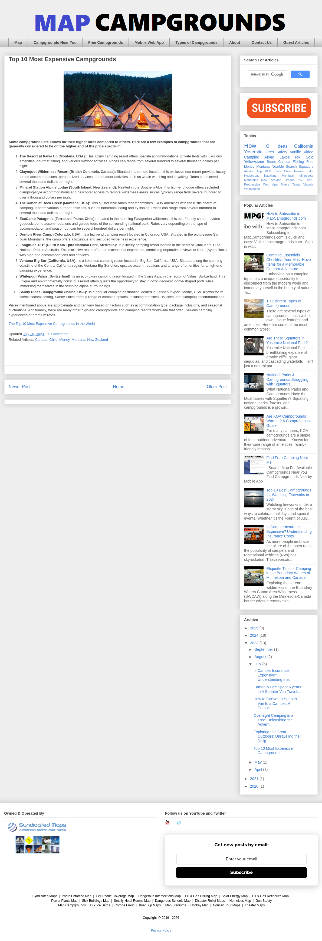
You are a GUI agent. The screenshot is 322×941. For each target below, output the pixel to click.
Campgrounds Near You (55, 42)
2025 (254, 628)
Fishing (298, 162)
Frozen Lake (303, 171)
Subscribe (241, 872)
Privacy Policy (161, 930)
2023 (254, 643)
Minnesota (306, 175)
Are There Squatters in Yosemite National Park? (287, 340)
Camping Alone (259, 157)
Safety (282, 152)
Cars (277, 171)
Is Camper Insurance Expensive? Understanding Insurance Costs (289, 531)
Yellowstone (254, 161)
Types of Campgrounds (196, 42)
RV (297, 157)
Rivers (285, 184)
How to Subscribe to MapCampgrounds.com (286, 216)
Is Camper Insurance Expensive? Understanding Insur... (274, 675)
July (258, 664)
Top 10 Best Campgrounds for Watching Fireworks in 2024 (289, 494)
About (234, 42)
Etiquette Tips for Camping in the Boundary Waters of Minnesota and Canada (289, 573)
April (258, 769)
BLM (268, 171)
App (259, 171)
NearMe (278, 167)
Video (308, 152)
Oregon (289, 179)
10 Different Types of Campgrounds (284, 303)
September (264, 649)
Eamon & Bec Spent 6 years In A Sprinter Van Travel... (277, 689)
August (260, 657)
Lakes (285, 157)
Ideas (282, 146)
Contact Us (262, 42)
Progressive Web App (261, 184)
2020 (254, 786)
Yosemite (253, 151)
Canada (41, 340)
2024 (254, 635)
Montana (78, 340)
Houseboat (251, 175)
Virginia (308, 184)
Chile (53, 340)
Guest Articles (296, 42)
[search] (267, 74)
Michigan (288, 175)
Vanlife (295, 152)
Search (291, 167)
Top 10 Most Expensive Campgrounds (273, 750)
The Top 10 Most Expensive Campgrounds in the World (52, 324)
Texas (296, 184)
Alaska (248, 171)
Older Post (217, 386)
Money (64, 340)
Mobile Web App (149, 42)
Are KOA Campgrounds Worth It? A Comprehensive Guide (290, 421)
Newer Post (20, 386)
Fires (269, 152)
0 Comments (58, 334)
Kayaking (270, 175)
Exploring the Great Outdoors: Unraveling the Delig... (277, 736)
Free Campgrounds (105, 42)
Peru (310, 179)
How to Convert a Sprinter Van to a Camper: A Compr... (275, 703)
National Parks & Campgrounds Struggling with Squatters (287, 379)
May (258, 762)
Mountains (251, 179)
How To (257, 145)
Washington (252, 188)
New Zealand (97, 340)
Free (309, 162)
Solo (309, 157)
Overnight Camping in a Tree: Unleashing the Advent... (273, 720)
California (303, 146)
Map (18, 42)
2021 (254, 779)
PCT (301, 179)
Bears (271, 162)
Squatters (306, 167)
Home (118, 386)
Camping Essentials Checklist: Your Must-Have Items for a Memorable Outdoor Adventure (289, 262)
